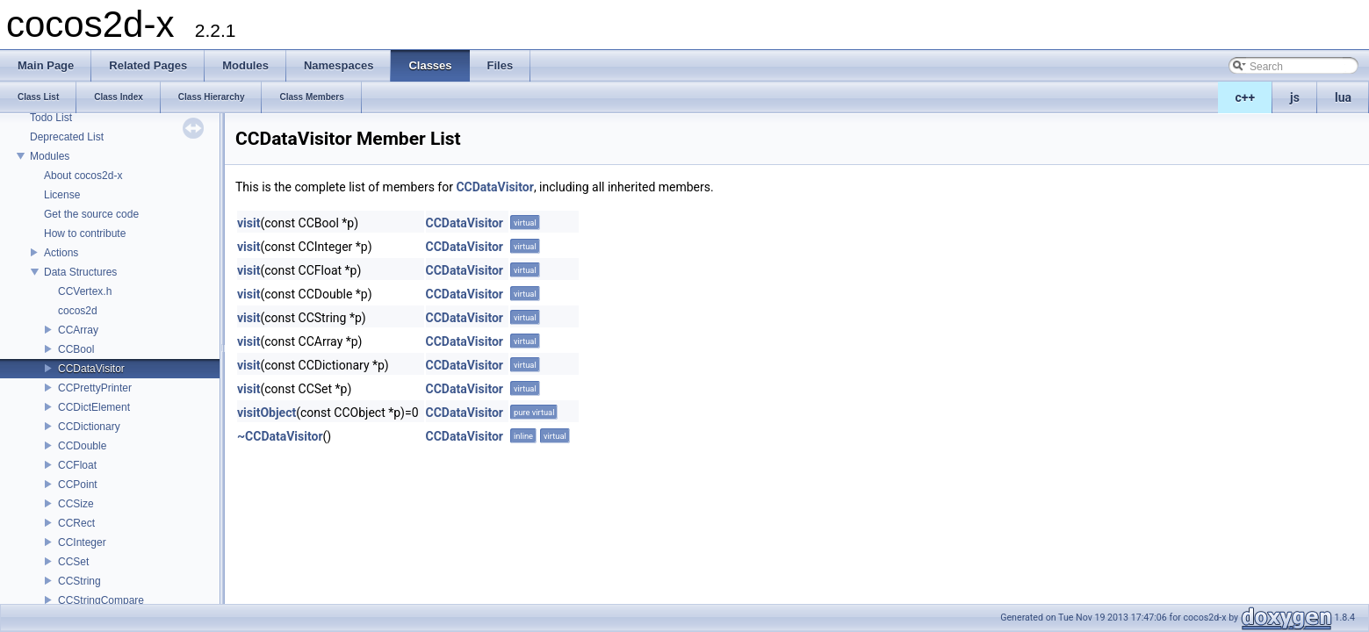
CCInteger (82, 542)
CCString (79, 581)
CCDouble (82, 446)
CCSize (76, 504)
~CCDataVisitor (280, 436)
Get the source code (91, 214)
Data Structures (80, 272)
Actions (61, 253)
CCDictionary (89, 426)
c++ (1246, 97)
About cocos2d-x (83, 175)
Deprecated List (67, 137)
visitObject (266, 413)
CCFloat (77, 465)
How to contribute (85, 233)
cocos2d (77, 311)
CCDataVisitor (91, 369)
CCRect (76, 523)
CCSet (73, 562)
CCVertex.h (85, 291)
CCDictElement (94, 407)
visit (248, 223)
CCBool (76, 349)
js (1295, 97)
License (62, 195)
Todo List (51, 117)
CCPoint (77, 484)
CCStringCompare (101, 600)
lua (1343, 97)
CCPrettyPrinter (95, 388)
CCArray (78, 330)
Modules (49, 156)
